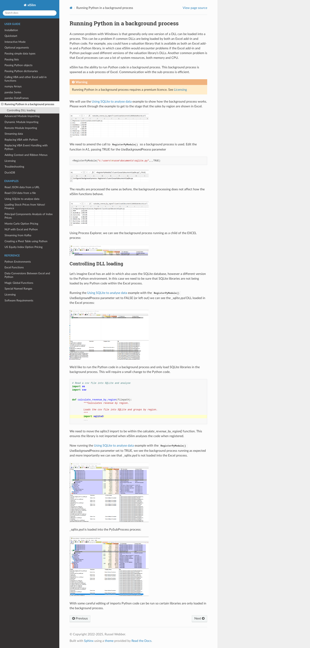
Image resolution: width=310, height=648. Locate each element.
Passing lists (12, 59)
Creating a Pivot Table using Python (26, 241)
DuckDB (10, 172)
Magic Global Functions (19, 282)
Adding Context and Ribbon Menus (26, 154)
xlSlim (31, 5)
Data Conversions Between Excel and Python (27, 275)
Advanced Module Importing (22, 116)
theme (109, 640)
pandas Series (13, 92)
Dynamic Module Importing (21, 122)
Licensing (10, 160)
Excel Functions (14, 267)
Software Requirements (19, 300)
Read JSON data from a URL (22, 187)
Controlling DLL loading (21, 110)
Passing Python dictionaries (21, 71)
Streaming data (14, 133)
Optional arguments (17, 47)
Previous (80, 618)
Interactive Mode (15, 41)
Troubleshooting (14, 166)
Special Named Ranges (18, 288)
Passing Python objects (18, 65)
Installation (11, 30)
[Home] (71, 8)
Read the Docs (141, 640)
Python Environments (18, 261)
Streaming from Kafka (18, 235)
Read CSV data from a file (20, 193)
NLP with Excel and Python (21, 229)
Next (199, 618)
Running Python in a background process (27, 104)
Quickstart (11, 35)
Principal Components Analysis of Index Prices (29, 216)
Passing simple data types (20, 53)
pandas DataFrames (17, 98)
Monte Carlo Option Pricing (21, 223)
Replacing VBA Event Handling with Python (26, 147)
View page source (195, 8)
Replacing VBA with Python (21, 139)
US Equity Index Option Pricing (24, 247)
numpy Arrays (13, 86)
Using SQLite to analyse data (22, 198)
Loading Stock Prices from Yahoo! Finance (25, 206)
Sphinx (89, 640)
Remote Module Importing (21, 128)
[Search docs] (30, 13)
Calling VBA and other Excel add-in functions (26, 79)
